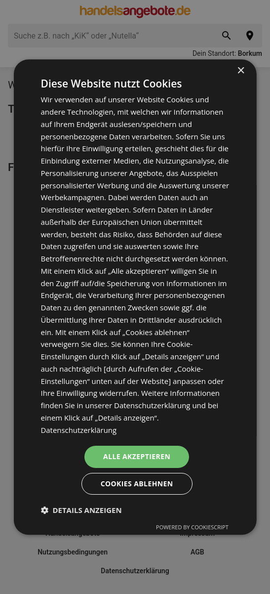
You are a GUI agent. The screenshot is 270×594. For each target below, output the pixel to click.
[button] (80, 510)
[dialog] (134, 297)
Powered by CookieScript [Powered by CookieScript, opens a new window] (192, 527)
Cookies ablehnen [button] (137, 483)
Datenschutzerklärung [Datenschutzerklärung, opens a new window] (78, 430)
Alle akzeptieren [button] (136, 457)
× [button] (240, 71)
